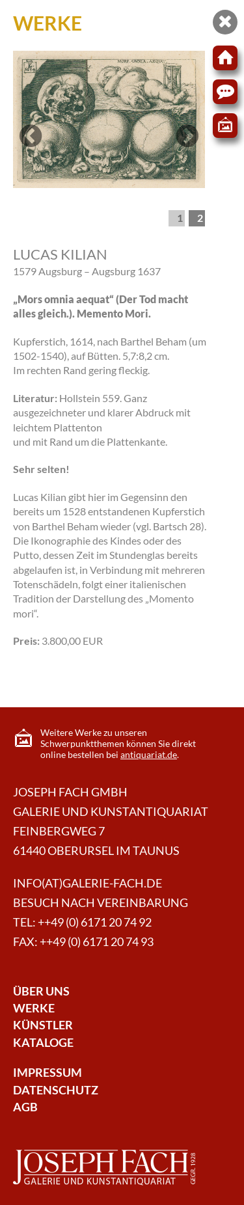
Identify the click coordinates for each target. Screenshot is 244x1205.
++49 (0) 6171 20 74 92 (95, 922)
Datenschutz (55, 1090)
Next (187, 148)
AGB (25, 1107)
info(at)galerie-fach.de (87, 883)
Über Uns (41, 991)
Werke (34, 1008)
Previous (33, 148)
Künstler (43, 1025)
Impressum (47, 1072)
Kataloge (43, 1042)
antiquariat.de (148, 754)
